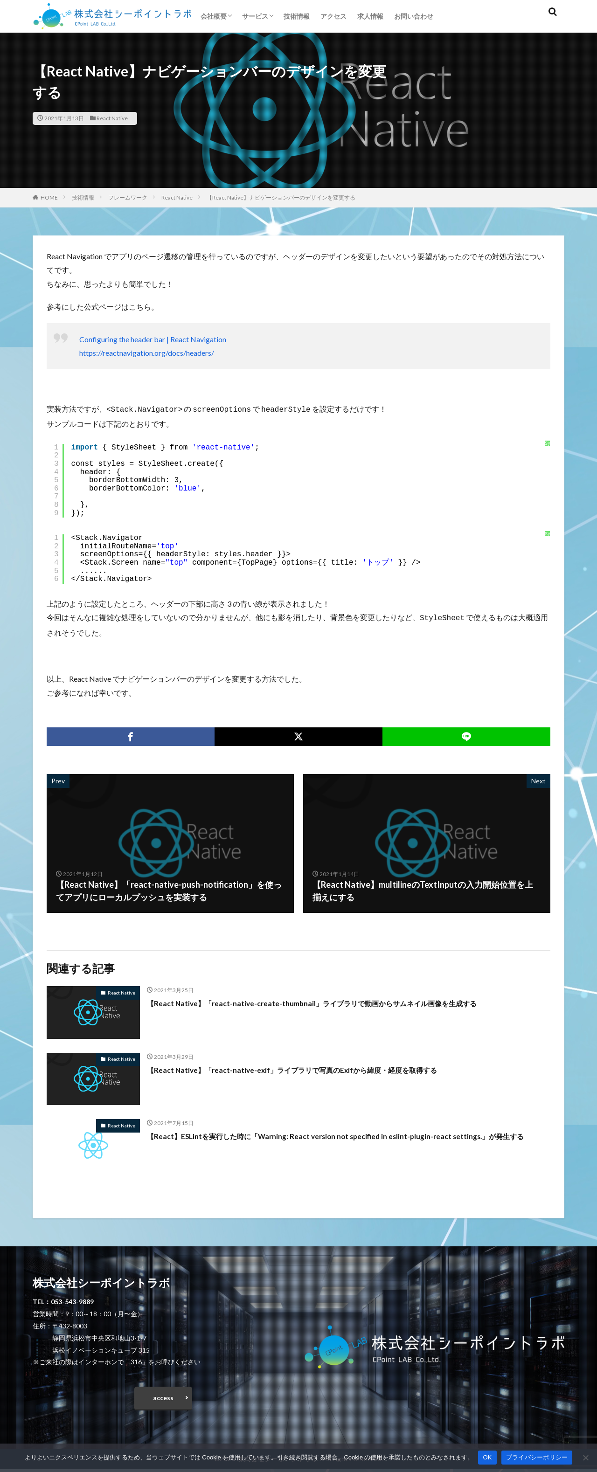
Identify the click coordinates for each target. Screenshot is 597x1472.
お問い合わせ (413, 16)
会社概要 (214, 16)
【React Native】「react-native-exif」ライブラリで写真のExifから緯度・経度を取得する (317, 1068)
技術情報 (297, 16)
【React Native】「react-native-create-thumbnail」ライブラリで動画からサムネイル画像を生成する (339, 1001)
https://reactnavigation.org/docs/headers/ (146, 352)
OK (487, 1457)
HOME (49, 197)
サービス (255, 16)
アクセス (333, 16)
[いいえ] (585, 1457)
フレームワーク (127, 197)
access (163, 1398)
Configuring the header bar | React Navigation (152, 339)
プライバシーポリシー (537, 1457)
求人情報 (370, 16)
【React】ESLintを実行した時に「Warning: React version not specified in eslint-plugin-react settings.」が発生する (348, 1140)
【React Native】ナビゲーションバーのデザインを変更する (281, 197)
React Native (112, 118)
